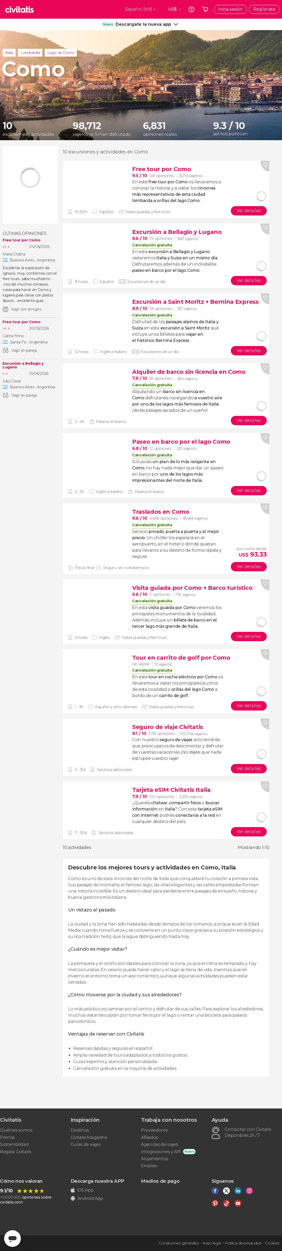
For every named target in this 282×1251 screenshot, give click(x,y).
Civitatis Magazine (89, 1137)
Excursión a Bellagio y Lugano (23, 365)
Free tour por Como (21, 240)
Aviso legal (212, 1243)
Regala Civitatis (15, 1151)
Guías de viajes (85, 1144)
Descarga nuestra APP (97, 1181)
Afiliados (149, 1137)
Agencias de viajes (159, 1144)
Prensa (7, 1137)
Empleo (149, 1165)
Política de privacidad (243, 1243)
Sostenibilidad (14, 1144)
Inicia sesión (230, 9)
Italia (9, 52)
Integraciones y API (161, 1151)
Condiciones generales (178, 1243)
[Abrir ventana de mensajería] (12, 1238)
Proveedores (154, 1130)
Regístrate (264, 9)
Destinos (80, 1130)
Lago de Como (60, 52)
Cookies (272, 1243)
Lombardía (30, 52)
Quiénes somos (16, 1130)
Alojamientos (154, 1158)
